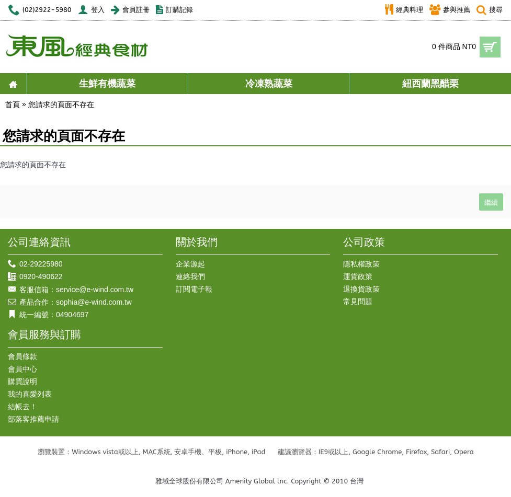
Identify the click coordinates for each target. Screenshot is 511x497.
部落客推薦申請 (33, 419)
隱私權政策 (361, 264)
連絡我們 (190, 276)
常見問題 (357, 301)
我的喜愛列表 (30, 394)
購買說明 (22, 381)
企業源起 (190, 264)
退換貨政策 (361, 289)
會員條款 (22, 356)
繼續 (491, 202)
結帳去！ (22, 406)
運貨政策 (357, 276)
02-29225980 (35, 264)
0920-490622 (35, 276)
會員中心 (22, 369)
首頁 (12, 104)
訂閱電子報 (194, 289)
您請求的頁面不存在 (61, 104)
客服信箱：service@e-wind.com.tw (70, 289)
